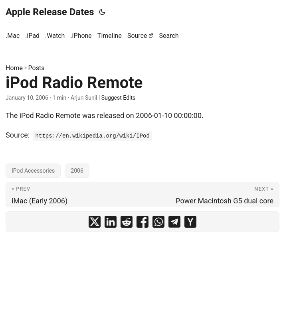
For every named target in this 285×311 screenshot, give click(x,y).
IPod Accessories (33, 170)
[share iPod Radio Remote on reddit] (127, 222)
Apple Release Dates (50, 12)
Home (14, 68)
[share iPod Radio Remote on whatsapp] (158, 222)
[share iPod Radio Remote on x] (95, 222)
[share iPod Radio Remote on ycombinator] (190, 222)
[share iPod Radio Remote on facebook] (142, 222)
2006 (77, 170)
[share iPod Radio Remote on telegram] (174, 222)
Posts (36, 68)
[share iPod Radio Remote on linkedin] (111, 222)
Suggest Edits (118, 97)
